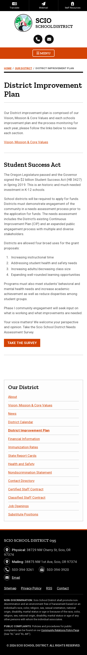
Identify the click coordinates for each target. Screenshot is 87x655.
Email (16, 578)
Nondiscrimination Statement (30, 472)
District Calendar (20, 422)
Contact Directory (21, 481)
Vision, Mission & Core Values (26, 142)
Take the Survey (22, 343)
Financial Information (24, 439)
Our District (23, 68)
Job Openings (18, 506)
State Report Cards (22, 456)
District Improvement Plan (29, 430)
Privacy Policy (31, 588)
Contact (63, 588)
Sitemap (10, 588)
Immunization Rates (23, 447)
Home (7, 68)
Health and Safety (21, 464)
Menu (43, 53)
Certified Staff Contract (25, 489)
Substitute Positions (23, 514)
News (12, 414)
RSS (49, 588)
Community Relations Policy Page (60, 630)
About (12, 397)
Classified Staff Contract (26, 497)
